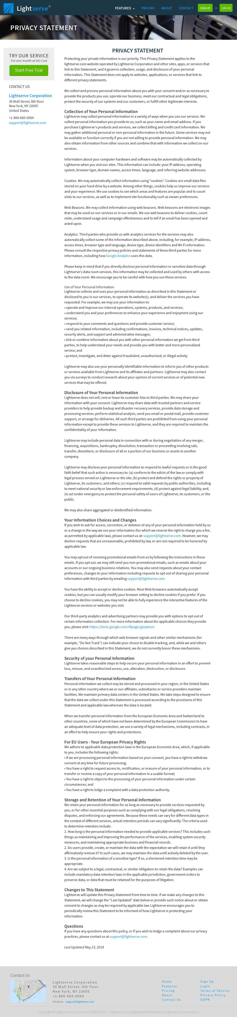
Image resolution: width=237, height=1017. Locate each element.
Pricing (148, 8)
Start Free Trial (29, 70)
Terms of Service (215, 991)
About (166, 8)
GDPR (205, 1000)
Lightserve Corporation (30, 95)
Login (205, 986)
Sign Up (205, 8)
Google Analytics (118, 255)
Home (167, 981)
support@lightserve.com (27, 122)
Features (125, 8)
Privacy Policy (213, 995)
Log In (226, 8)
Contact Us (171, 1000)
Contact (186, 8)
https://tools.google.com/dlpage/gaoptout (122, 626)
